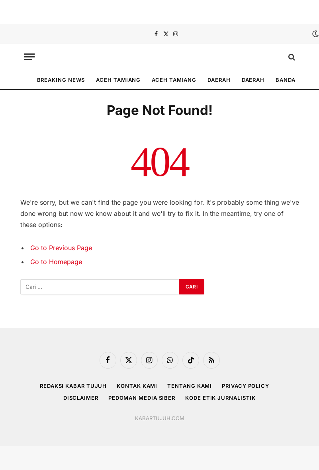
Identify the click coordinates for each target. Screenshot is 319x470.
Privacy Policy (245, 386)
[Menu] (29, 57)
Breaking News (61, 80)
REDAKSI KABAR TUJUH (73, 386)
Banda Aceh (294, 80)
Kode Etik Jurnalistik (220, 398)
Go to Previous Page (61, 248)
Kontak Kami (137, 386)
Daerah (218, 80)
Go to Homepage (56, 262)
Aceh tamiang (118, 80)
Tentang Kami (189, 386)
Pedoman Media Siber (141, 398)
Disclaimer (80, 398)
